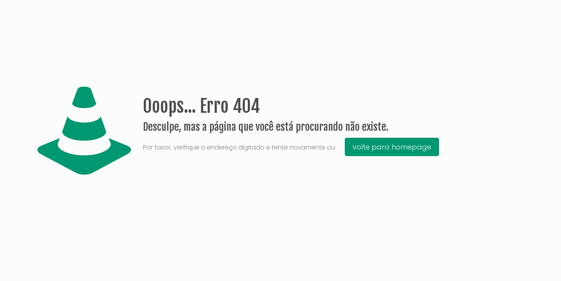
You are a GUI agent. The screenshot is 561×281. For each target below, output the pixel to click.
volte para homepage (392, 147)
